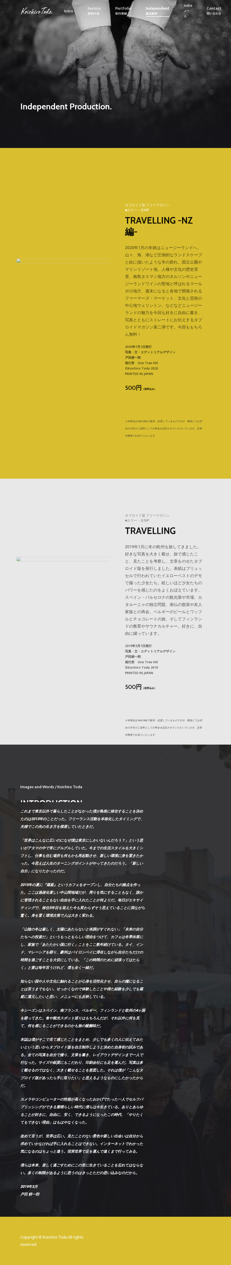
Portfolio (123, 11)
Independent (157, 11)
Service (94, 11)
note (188, 11)
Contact (214, 11)
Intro (68, 11)
